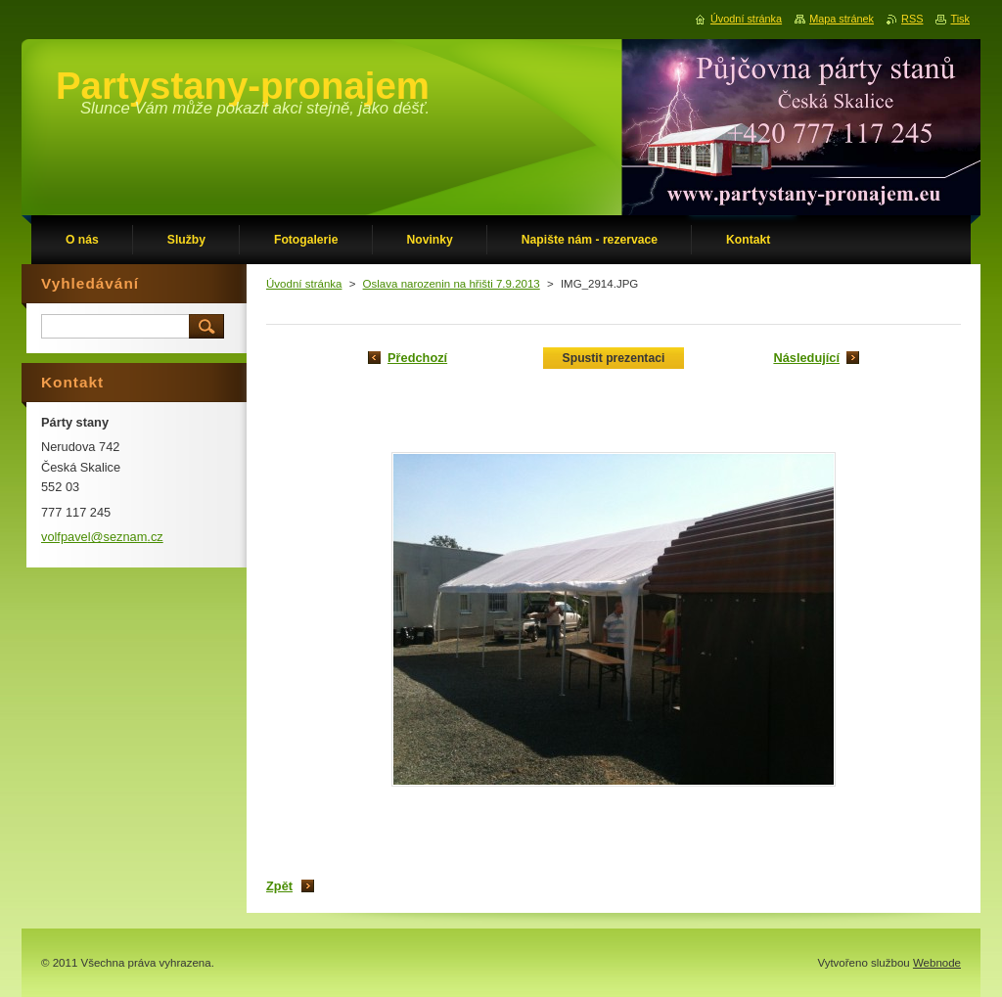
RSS (912, 18)
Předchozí (417, 357)
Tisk (960, 18)
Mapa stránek (841, 18)
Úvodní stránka (304, 284)
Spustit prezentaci (614, 358)
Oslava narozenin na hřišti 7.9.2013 (451, 284)
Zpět (279, 886)
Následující (806, 357)
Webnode (937, 963)
